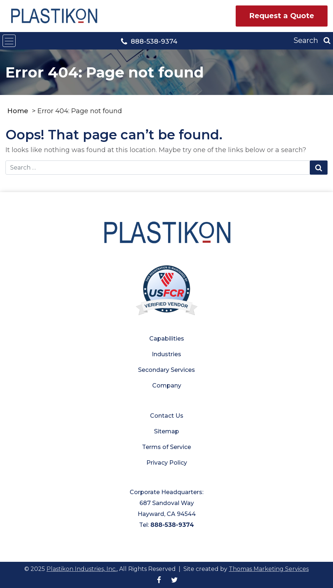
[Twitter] (174, 580)
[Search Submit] (319, 167)
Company (166, 385)
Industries (166, 354)
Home (17, 111)
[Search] (311, 40)
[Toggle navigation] (9, 41)
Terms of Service (166, 447)
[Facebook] (159, 580)
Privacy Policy (166, 462)
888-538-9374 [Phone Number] (172, 524)
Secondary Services (166, 369)
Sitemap (166, 431)
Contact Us (166, 415)
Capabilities (166, 338)
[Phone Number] (149, 41)
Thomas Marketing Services (269, 568)
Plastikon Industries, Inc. (81, 568)
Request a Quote (281, 15)
